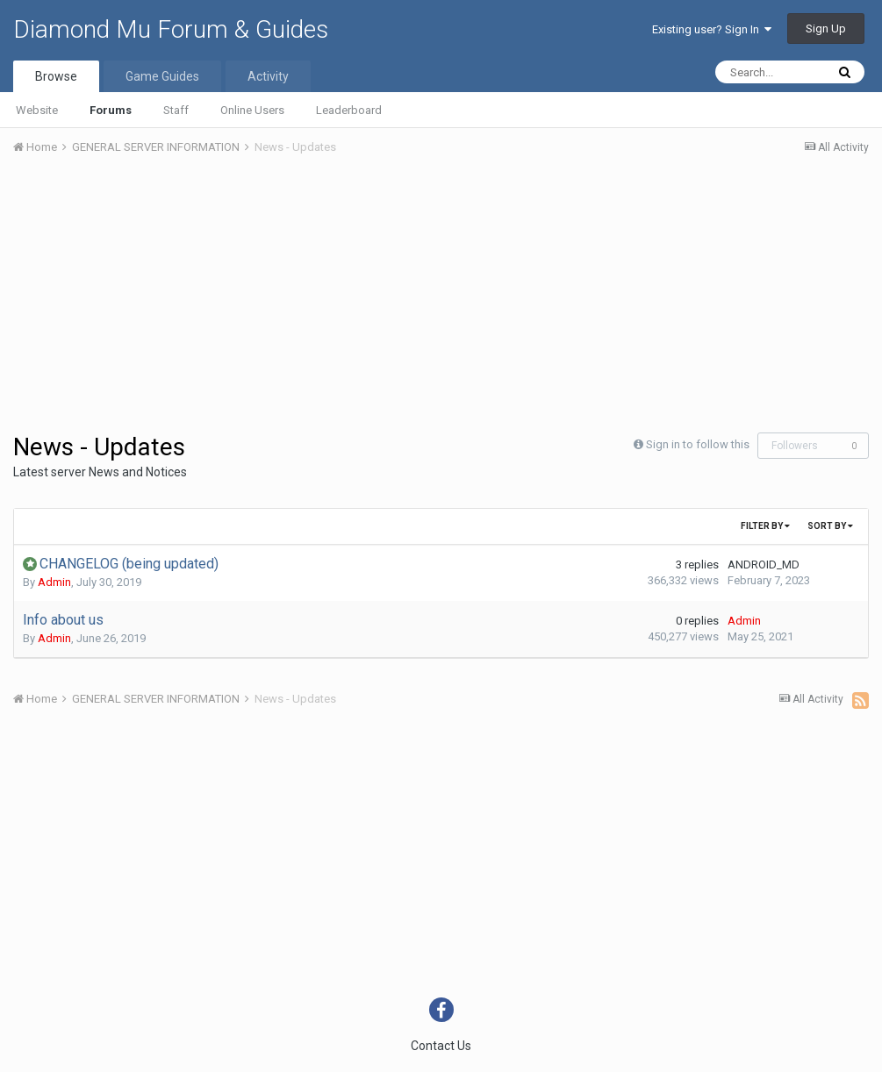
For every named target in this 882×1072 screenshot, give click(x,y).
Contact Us (441, 1046)
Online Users (252, 110)
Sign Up (826, 28)
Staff (176, 110)
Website (37, 110)
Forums (111, 110)
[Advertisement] (218, 301)
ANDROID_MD (764, 564)
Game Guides (162, 76)
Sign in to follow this (697, 444)
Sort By (830, 526)
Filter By (765, 526)
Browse (56, 76)
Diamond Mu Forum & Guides (170, 29)
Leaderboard (349, 110)
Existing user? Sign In (711, 29)
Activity (268, 76)
